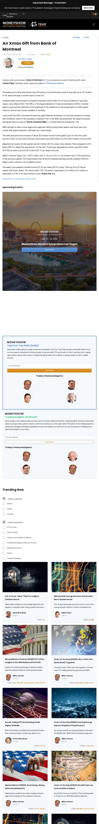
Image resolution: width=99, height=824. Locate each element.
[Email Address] (49, 366)
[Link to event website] (49, 241)
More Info (88, 8)
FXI (24, 683)
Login (4, 15)
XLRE (86, 683)
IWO (81, 809)
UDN (37, 683)
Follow (27, 63)
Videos (9, 509)
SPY (44, 683)
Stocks (9, 553)
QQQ (27, 683)
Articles (9, 504)
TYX (41, 746)
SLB (90, 620)
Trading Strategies (14, 558)
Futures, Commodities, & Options (19, 537)
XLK (83, 683)
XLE (44, 620)
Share (76, 37)
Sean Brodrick (19, 613)
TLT (35, 683)
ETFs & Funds (12, 527)
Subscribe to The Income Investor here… (19, 179)
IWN (78, 809)
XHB (80, 683)
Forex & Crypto (12, 532)
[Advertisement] (49, 312)
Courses (10, 514)
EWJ (18, 683)
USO (41, 683)
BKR (93, 620)
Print (86, 37)
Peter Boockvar (20, 738)
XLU (90, 683)
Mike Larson (18, 675)
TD (48, 122)
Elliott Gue (66, 613)
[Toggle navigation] (94, 24)
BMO (48, 55)
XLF (87, 809)
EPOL (14, 683)
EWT (21, 683)
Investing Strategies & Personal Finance (22, 543)
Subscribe (49, 370)
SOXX (31, 683)
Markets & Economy (14, 548)
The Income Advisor (55, 83)
